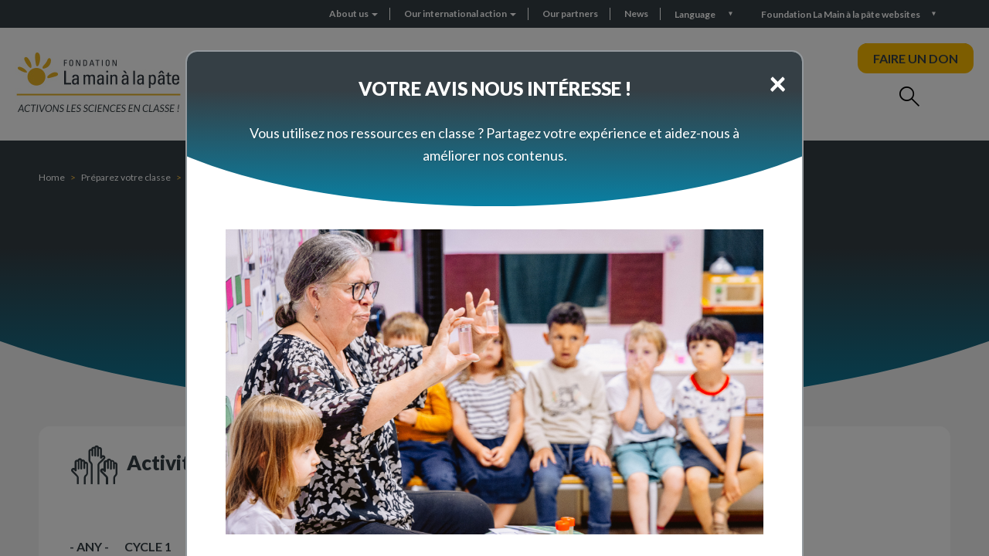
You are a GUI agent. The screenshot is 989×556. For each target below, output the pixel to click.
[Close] (778, 82)
